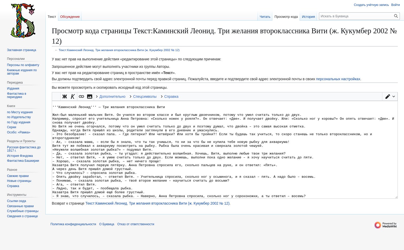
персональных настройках (338, 79)
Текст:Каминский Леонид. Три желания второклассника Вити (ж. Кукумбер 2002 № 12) (119, 50)
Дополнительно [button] (112, 96)
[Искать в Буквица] (359, 16)
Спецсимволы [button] (145, 96)
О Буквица (106, 243)
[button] (389, 96)
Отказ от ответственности (135, 243)
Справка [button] (171, 96)
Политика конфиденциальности (73, 243)
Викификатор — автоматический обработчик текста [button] (56, 96)
